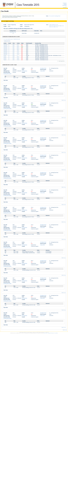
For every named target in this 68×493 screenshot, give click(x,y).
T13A (18, 51)
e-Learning (65, 7)
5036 (13, 58)
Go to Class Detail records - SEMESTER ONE (11, 39)
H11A (18, 47)
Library (65, 4)
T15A (18, 52)
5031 (13, 47)
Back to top (64, 82)
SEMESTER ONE (13, 32)
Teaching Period (43, 68)
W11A (18, 53)
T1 (8, 44)
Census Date (42, 70)
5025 (13, 46)
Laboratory (5, 44)
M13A (18, 49)
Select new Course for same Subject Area (56, 25)
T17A (18, 57)
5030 (13, 44)
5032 (13, 45)
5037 (13, 57)
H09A (18, 46)
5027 (13, 53)
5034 (13, 51)
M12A (18, 56)
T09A (18, 50)
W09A (18, 58)
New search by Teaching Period (54, 15)
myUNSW (64, 5)
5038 (13, 56)
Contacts (65, 3)
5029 (13, 49)
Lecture (4, 55)
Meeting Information (7, 73)
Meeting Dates (24, 70)
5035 (13, 59)
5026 (13, 54)
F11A (18, 45)
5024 (13, 55)
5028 (13, 50)
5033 (13, 52)
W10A (18, 59)
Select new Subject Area (53, 26)
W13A (18, 54)
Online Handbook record (53, 24)
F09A (18, 44)
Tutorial (4, 56)
